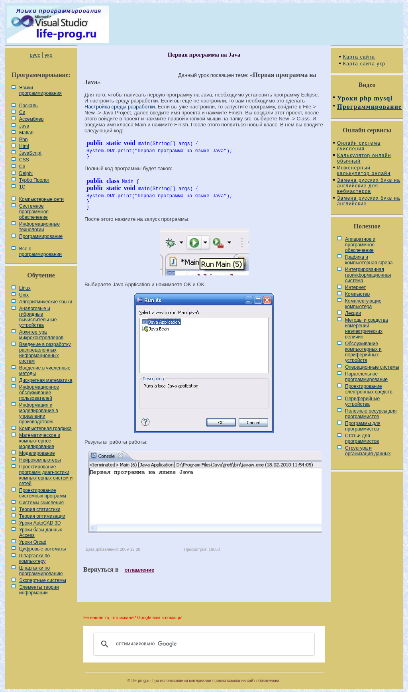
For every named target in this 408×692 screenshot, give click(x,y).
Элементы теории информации (39, 590)
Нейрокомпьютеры (40, 460)
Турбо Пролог (34, 180)
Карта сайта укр (364, 64)
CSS (24, 160)
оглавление (140, 570)
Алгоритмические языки (45, 302)
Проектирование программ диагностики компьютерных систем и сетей (46, 475)
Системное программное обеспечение (34, 211)
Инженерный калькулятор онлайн (363, 170)
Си (22, 112)
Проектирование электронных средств (368, 389)
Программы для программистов (363, 426)
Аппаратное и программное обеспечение (360, 244)
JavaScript (30, 153)
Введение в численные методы (45, 370)
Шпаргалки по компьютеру (34, 558)
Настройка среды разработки (119, 107)
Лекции (353, 313)
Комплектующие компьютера (363, 303)
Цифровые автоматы (42, 549)
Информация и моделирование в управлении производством (38, 413)
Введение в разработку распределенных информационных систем (45, 353)
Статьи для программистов (362, 438)
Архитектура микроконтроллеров (41, 334)
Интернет (355, 287)
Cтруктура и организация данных (368, 450)
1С (22, 187)
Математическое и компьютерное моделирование (39, 440)
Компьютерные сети (41, 199)
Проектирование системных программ (42, 493)
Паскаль (28, 105)
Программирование (41, 236)
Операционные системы (372, 367)
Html (24, 146)
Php (23, 139)
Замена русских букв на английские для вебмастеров (368, 185)
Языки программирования (40, 90)
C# (22, 166)
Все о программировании (40, 251)
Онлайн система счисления (359, 145)
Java (24, 126)
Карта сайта (359, 57)
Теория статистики (39, 509)
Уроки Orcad (32, 542)
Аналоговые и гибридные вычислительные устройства (38, 317)
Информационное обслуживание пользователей (39, 392)
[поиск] (203, 644)
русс (34, 55)
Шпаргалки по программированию (41, 570)
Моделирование (37, 453)
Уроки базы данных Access (40, 532)
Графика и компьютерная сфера (369, 259)
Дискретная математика (45, 380)
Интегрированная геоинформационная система (368, 275)
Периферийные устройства (362, 401)
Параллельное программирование (366, 376)
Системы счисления (41, 502)
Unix (24, 295)
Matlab (26, 133)
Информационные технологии (39, 226)
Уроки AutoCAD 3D (40, 523)
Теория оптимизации (42, 516)
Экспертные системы (42, 580)
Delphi (26, 173)
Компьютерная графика (45, 428)
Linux (25, 288)
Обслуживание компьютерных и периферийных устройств (363, 352)
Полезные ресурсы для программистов (371, 413)
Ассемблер (31, 119)
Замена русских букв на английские (368, 200)
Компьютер (357, 294)
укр (48, 55)
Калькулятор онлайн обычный (364, 158)
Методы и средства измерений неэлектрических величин (366, 328)
